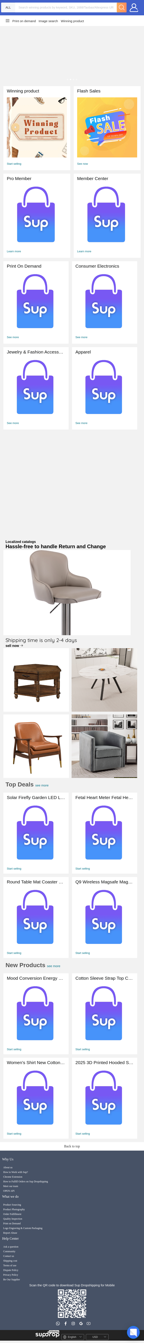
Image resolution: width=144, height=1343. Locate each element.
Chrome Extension (12, 1176)
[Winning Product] (36, 128)
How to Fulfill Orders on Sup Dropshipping (25, 1181)
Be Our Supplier (11, 1279)
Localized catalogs (56, 544)
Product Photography (14, 1209)
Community (9, 1251)
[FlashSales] (107, 128)
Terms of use (9, 1265)
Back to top (72, 1146)
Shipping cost (10, 1260)
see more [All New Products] (65, 966)
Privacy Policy (10, 1274)
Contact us (8, 1256)
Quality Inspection (12, 1218)
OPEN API (8, 1190)
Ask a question (10, 1246)
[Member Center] (36, 216)
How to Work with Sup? (15, 1172)
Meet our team (10, 1186)
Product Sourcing (12, 1204)
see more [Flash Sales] (49, 785)
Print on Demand (12, 1223)
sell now (14, 646)
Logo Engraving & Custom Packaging (22, 1228)
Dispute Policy (10, 1270)
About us (8, 1167)
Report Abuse (10, 1232)
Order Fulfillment (12, 1214)
